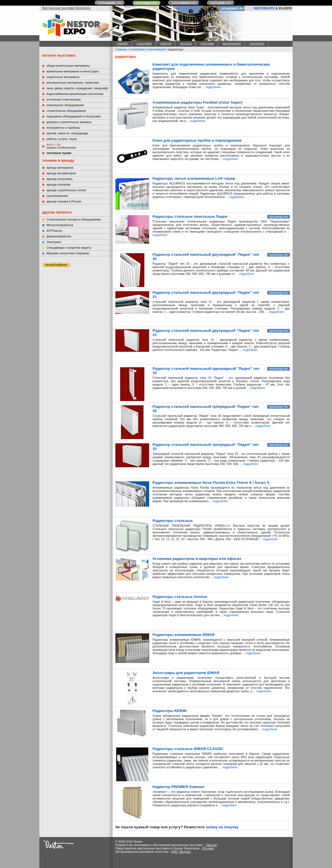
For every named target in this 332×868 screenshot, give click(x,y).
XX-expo (208, 848)
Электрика (53, 242)
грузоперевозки (57, 195)
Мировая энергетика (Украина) (67, 253)
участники (207, 43)
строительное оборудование (66, 110)
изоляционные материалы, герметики (72, 82)
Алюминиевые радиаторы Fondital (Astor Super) (197, 102)
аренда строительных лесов (66, 190)
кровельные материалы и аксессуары (72, 71)
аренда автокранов (59, 167)
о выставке (144, 43)
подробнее (213, 87)
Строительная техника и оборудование (73, 219)
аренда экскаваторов (61, 173)
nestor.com (110, 3)
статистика (256, 43)
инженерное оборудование (65, 105)
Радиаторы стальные (172, 520)
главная (122, 43)
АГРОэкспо (54, 230)
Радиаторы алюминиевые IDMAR (183, 635)
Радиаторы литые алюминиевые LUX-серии (193, 178)
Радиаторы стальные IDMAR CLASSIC (187, 749)
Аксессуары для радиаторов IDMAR (185, 673)
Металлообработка (59, 225)
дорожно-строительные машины (68, 122)
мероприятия (232, 43)
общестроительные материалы (68, 65)
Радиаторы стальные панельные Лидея (189, 216)
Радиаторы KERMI (169, 711)
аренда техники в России (63, 201)
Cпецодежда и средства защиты (68, 247)
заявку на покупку (222, 827)
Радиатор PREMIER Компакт (178, 787)
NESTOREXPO (264, 8)
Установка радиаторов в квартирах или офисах (196, 559)
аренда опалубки (58, 184)
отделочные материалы (62, 77)
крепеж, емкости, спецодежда (67, 133)
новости (165, 43)
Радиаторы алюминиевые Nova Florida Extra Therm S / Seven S (210, 482)
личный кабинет (56, 264)
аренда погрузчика (59, 179)
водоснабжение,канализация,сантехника (74, 93)
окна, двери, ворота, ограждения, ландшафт (77, 88)
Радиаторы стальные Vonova (179, 597)
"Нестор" (211, 845)
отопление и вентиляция (63, 99)
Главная (121, 49)
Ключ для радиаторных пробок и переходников (197, 140)
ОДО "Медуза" (181, 851)
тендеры (186, 43)
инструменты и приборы (63, 127)
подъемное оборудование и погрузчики (73, 116)
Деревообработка (58, 236)
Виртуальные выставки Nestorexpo (66, 8)
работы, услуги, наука (61, 139)
